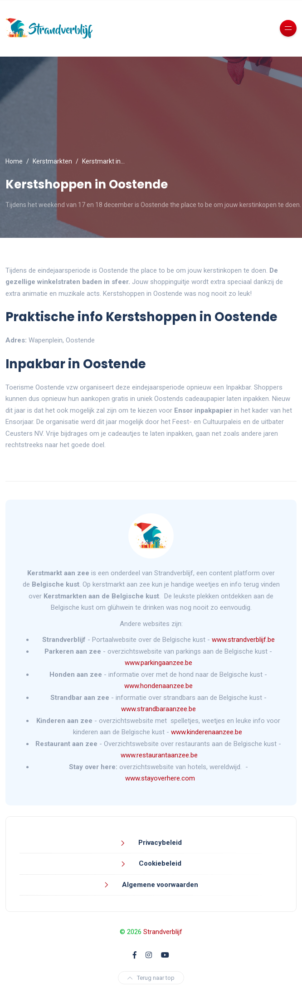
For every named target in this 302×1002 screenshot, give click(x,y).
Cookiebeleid (159, 863)
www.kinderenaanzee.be (206, 732)
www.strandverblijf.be (243, 640)
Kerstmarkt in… (103, 161)
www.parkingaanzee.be (159, 663)
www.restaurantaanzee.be (159, 755)
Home (14, 161)
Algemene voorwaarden (159, 885)
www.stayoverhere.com (160, 778)
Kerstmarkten (52, 161)
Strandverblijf (162, 932)
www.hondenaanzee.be (158, 686)
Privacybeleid (159, 842)
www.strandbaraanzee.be (158, 709)
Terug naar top (151, 977)
